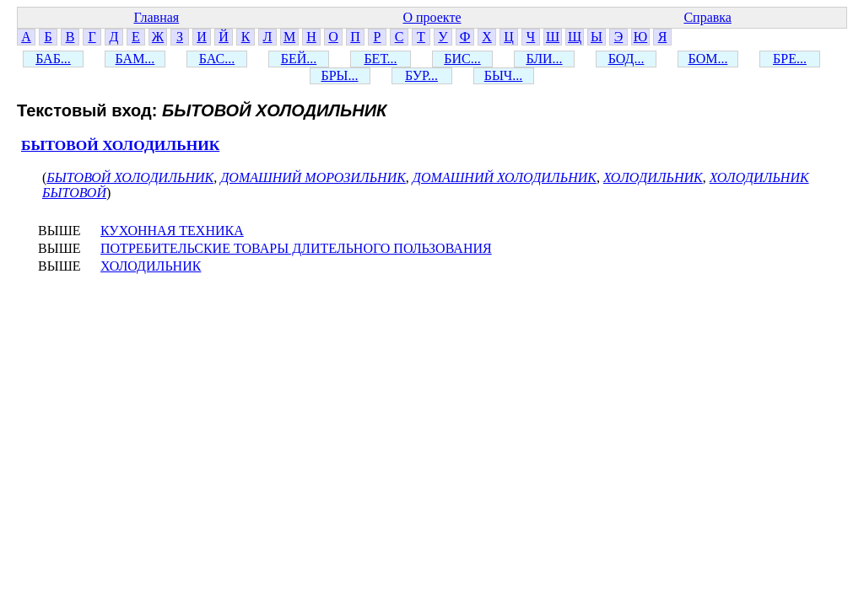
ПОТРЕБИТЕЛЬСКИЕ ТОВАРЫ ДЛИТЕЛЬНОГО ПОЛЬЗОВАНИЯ (296, 248)
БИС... (462, 58)
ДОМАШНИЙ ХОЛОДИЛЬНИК (505, 177)
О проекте (431, 17)
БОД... (626, 58)
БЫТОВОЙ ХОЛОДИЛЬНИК (120, 145)
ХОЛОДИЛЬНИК (653, 177)
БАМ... (135, 58)
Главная (156, 17)
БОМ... (708, 58)
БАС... (217, 58)
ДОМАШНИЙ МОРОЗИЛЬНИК (313, 177)
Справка (707, 17)
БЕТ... (380, 58)
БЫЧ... (503, 75)
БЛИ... (544, 58)
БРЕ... (790, 58)
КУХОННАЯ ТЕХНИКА (172, 230)
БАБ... (53, 58)
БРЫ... (339, 75)
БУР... (421, 75)
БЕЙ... (299, 58)
